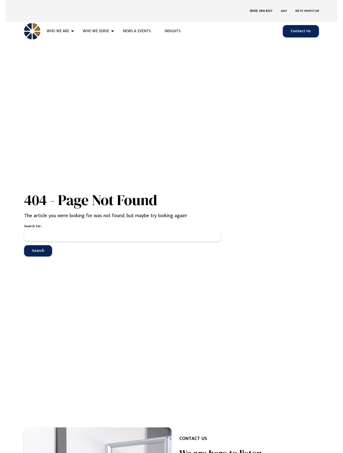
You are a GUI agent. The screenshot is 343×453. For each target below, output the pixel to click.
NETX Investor (307, 5)
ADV (284, 5)
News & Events (137, 20)
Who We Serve (96, 20)
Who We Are (58, 20)
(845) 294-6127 (261, 5)
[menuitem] (263, 5)
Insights (173, 20)
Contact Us (301, 20)
